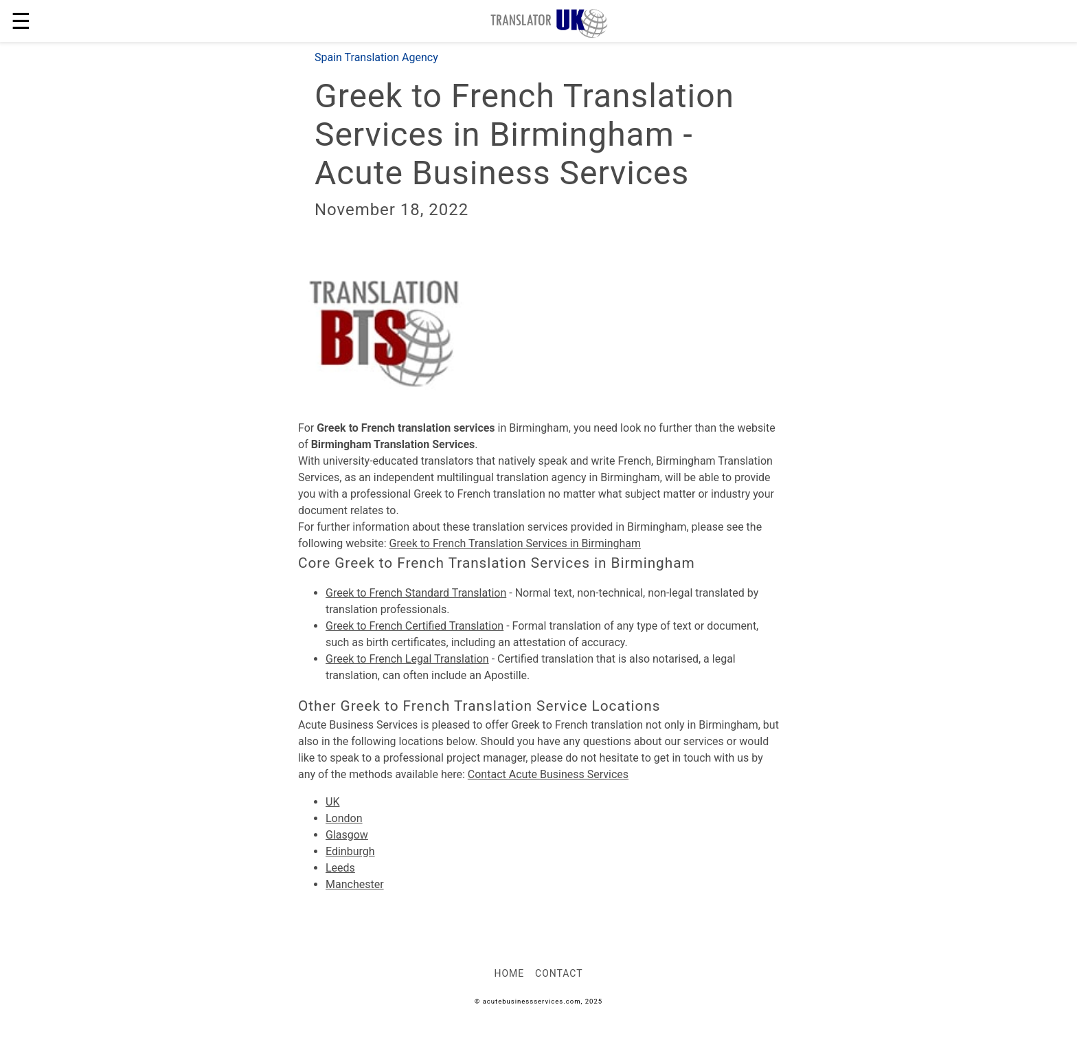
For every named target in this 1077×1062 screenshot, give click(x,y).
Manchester (355, 884)
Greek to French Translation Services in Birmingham (515, 543)
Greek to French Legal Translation (407, 658)
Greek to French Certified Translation (414, 625)
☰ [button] (21, 21)
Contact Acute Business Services (548, 774)
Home (509, 973)
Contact (558, 973)
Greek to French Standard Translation (416, 592)
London (344, 818)
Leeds (340, 867)
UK (332, 801)
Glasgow (347, 834)
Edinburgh (350, 851)
